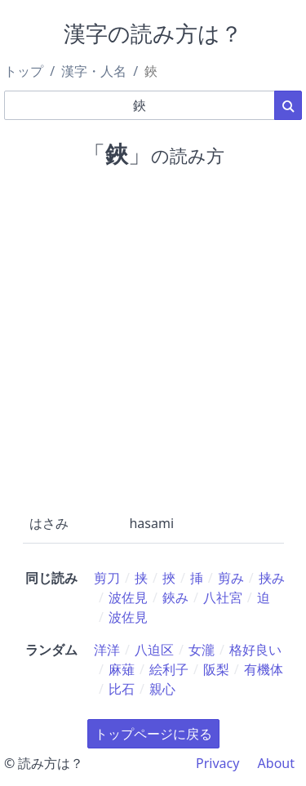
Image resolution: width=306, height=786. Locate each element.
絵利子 (168, 669)
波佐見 (128, 597)
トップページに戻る (153, 734)
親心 (162, 689)
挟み (272, 578)
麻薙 (122, 669)
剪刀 (107, 578)
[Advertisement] (153, 337)
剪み (231, 578)
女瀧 (201, 650)
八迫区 (154, 650)
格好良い (255, 650)
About (276, 763)
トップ (23, 71)
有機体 (263, 669)
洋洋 (107, 650)
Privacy (217, 763)
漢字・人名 (93, 71)
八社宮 (222, 597)
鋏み (175, 597)
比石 (122, 689)
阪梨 (216, 669)
